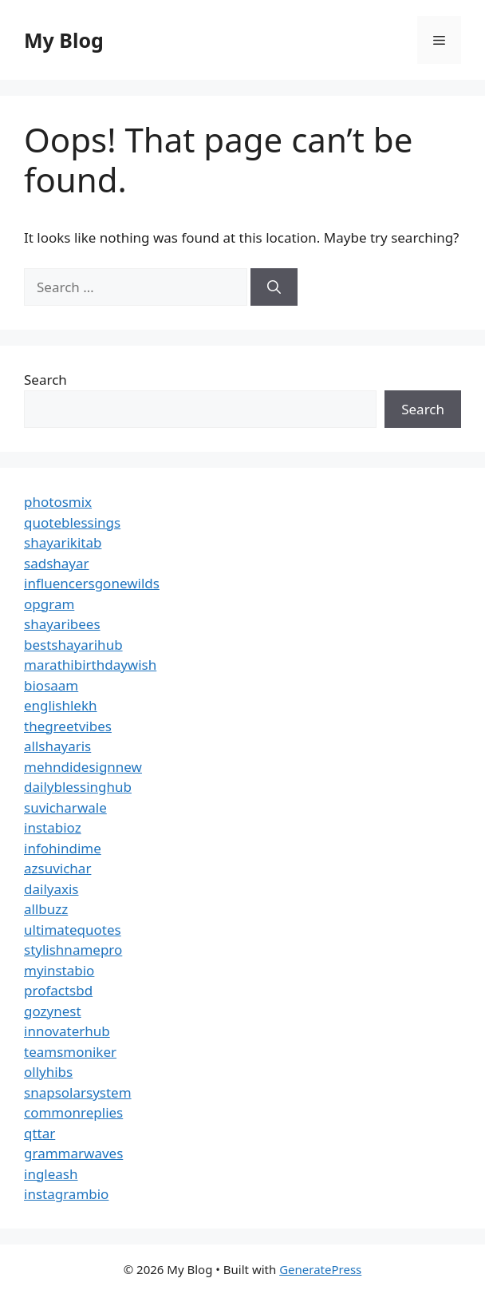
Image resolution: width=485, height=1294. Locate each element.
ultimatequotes (72, 929)
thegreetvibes (68, 726)
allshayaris (57, 746)
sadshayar (56, 563)
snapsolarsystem (78, 1092)
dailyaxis (51, 889)
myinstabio (59, 970)
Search (45, 379)
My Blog (64, 39)
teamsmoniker (70, 1052)
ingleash (51, 1174)
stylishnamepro (73, 949)
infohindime (62, 848)
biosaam (51, 685)
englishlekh (60, 705)
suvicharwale (65, 807)
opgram (49, 604)
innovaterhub (67, 1031)
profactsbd (58, 990)
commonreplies (73, 1112)
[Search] (274, 287)
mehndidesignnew (83, 767)
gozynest (52, 1011)
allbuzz (46, 909)
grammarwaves (73, 1153)
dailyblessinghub (78, 787)
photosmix (58, 502)
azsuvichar (57, 868)
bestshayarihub (73, 644)
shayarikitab (62, 542)
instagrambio (66, 1194)
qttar (39, 1133)
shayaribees (62, 624)
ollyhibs (48, 1072)
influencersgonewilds (92, 583)
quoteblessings (72, 522)
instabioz (52, 827)
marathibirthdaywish (90, 664)
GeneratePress (320, 1269)
